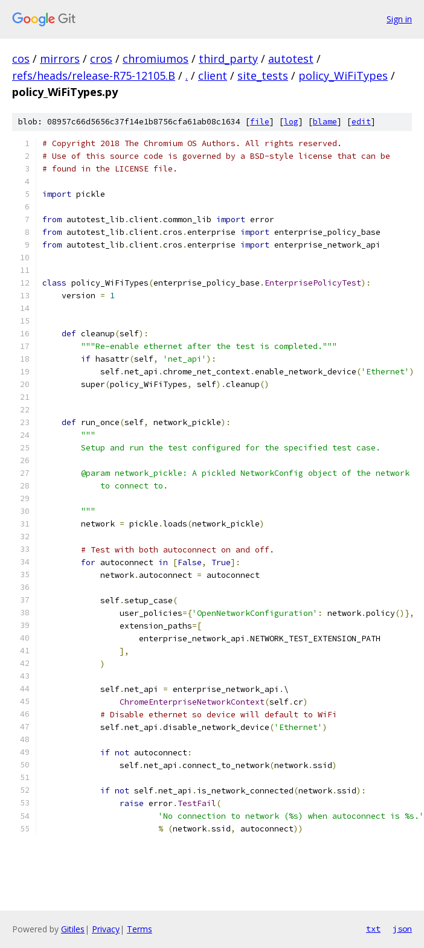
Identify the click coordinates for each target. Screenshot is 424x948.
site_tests (262, 75)
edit (361, 122)
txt (373, 928)
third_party (228, 58)
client (212, 75)
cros (101, 58)
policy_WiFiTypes (343, 75)
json (402, 928)
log (291, 122)
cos (21, 58)
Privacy (106, 929)
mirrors (60, 58)
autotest (290, 58)
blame (325, 122)
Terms (139, 929)
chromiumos (155, 58)
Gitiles (73, 929)
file (259, 122)
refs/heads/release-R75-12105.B (93, 75)
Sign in (399, 19)
